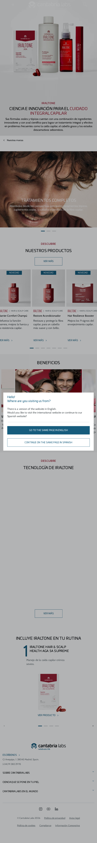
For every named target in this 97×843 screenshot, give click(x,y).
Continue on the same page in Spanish (48, 442)
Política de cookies (26, 825)
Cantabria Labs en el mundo (20, 791)
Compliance (45, 825)
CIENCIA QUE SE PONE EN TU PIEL (21, 782)
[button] (43, 231)
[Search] (85, 4)
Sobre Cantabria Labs (16, 773)
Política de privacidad (54, 818)
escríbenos (10, 755)
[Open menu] (13, 4)
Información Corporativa (67, 825)
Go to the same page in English (48, 430)
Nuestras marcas (15, 140)
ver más (48, 613)
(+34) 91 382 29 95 (12, 764)
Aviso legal (74, 818)
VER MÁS (48, 261)
